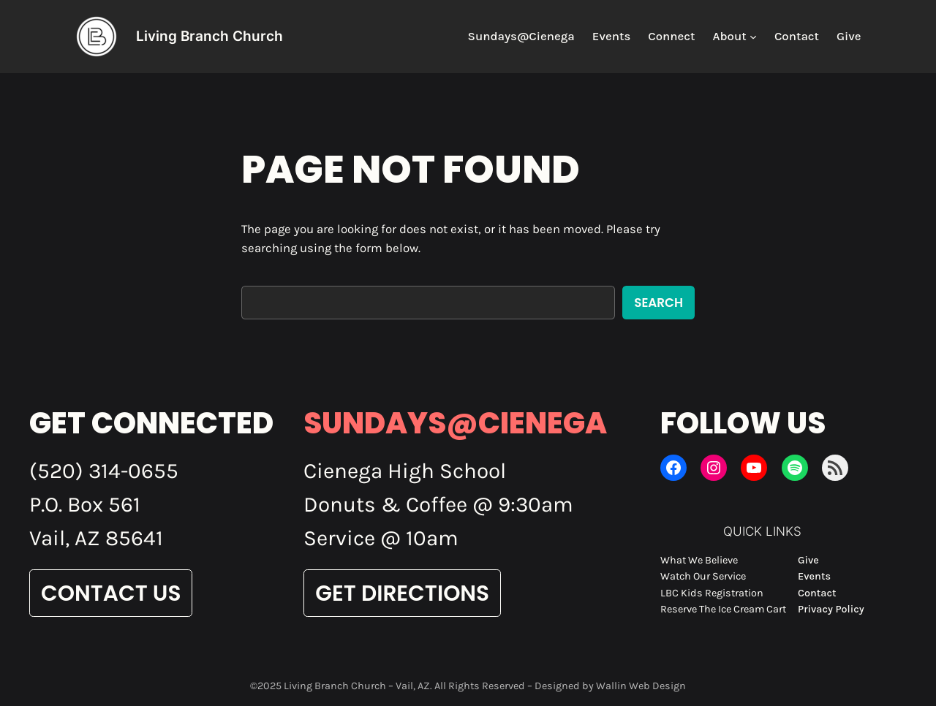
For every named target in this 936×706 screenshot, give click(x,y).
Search (658, 302)
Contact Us (111, 593)
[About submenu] (753, 36)
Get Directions (402, 593)
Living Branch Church (209, 36)
